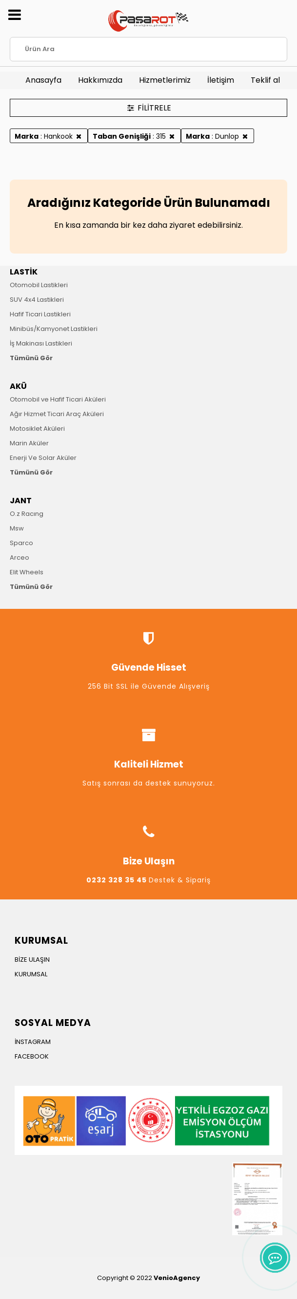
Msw (17, 528)
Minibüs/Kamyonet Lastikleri (54, 328)
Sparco (21, 543)
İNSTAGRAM (33, 1041)
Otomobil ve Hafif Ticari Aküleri (58, 399)
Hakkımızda (100, 80)
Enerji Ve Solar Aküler (43, 457)
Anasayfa (43, 80)
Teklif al (265, 80)
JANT (21, 500)
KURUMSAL (31, 974)
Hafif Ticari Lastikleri (40, 314)
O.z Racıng (26, 513)
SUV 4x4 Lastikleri (37, 299)
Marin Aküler (29, 443)
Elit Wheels (26, 572)
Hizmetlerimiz (165, 80)
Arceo (19, 557)
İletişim (220, 80)
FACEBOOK (32, 1056)
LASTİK (24, 271)
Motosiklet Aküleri (37, 428)
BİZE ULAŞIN (32, 959)
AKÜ (18, 386)
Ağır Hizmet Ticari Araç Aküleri (57, 414)
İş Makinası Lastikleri (41, 343)
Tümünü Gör (31, 358)
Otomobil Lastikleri (39, 285)
